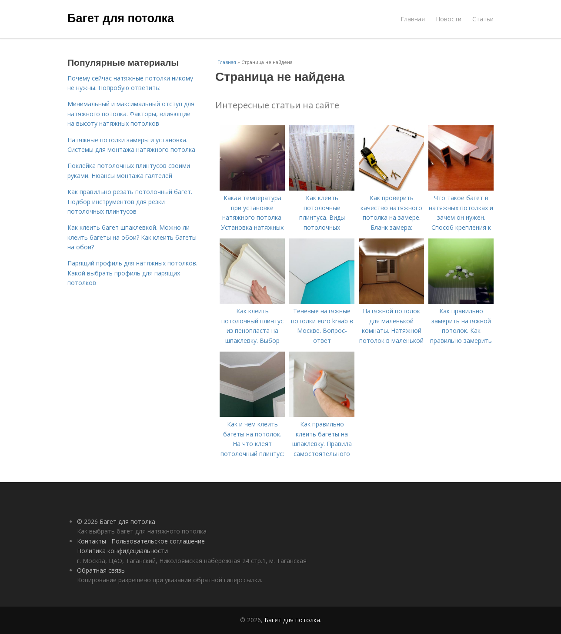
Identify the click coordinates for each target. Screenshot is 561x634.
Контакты (91, 541)
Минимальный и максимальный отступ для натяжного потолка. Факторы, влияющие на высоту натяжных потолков (130, 113)
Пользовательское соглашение (158, 541)
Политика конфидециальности (122, 551)
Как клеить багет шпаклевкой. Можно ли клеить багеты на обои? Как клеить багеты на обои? (132, 237)
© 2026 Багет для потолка (116, 521)
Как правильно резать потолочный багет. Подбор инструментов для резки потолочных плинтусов (129, 201)
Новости (448, 19)
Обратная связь (101, 570)
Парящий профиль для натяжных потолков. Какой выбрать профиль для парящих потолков (132, 273)
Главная (413, 19)
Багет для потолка (120, 18)
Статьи (483, 19)
